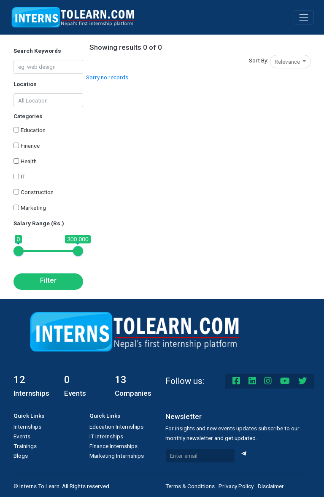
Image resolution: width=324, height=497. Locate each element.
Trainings (25, 446)
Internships (27, 426)
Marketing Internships (116, 455)
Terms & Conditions (190, 486)
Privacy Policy (236, 486)
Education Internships (116, 426)
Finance (30, 145)
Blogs (21, 455)
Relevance (288, 61)
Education (33, 130)
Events (22, 436)
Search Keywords (37, 50)
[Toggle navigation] (304, 17)
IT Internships (106, 436)
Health (29, 161)
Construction (37, 192)
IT (23, 176)
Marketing (33, 207)
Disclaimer (271, 486)
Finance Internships (113, 446)
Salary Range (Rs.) (39, 223)
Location (25, 84)
